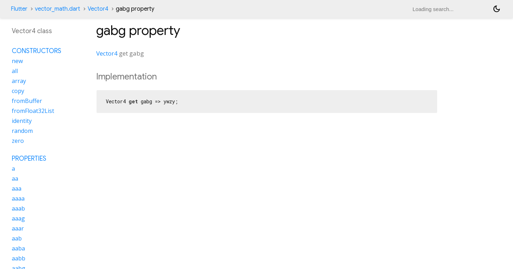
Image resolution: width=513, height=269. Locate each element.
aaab (18, 208)
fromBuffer (27, 101)
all (15, 71)
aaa (16, 188)
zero (18, 141)
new (17, 61)
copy (18, 91)
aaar (18, 228)
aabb (18, 258)
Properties (29, 158)
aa (15, 178)
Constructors (36, 51)
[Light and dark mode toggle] (496, 9)
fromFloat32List (33, 111)
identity (22, 121)
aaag (18, 218)
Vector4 (98, 8)
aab (17, 238)
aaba (18, 248)
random (22, 131)
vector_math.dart (57, 8)
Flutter (19, 8)
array (19, 81)
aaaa (18, 198)
